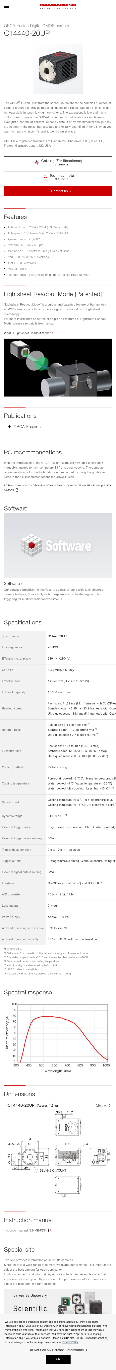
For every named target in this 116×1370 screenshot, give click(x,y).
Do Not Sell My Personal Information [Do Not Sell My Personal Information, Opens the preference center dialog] (56, 1350)
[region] (58, 1342)
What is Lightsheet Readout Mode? (27, 333)
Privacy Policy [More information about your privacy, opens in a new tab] (70, 1342)
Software (12, 584)
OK (58, 1359)
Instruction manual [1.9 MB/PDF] (25, 1230)
